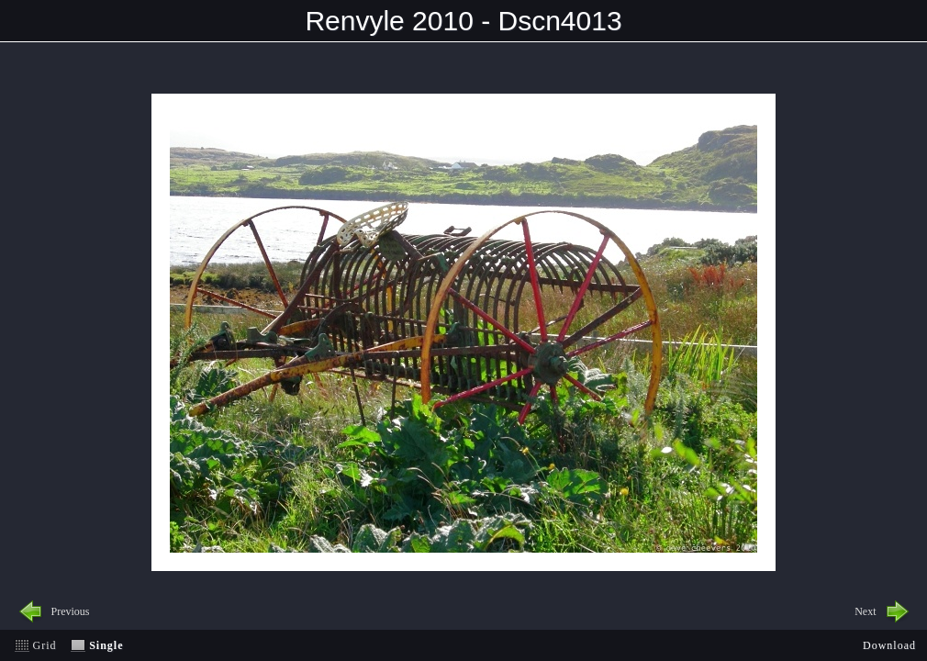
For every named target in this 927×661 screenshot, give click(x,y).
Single (106, 645)
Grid (45, 645)
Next (865, 611)
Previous (70, 611)
